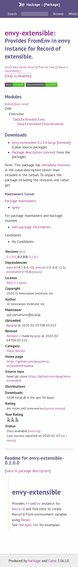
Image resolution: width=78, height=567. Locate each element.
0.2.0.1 (33, 257)
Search (13, 14)
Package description (27, 152)
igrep (16, 207)
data (15, 67)
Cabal (52, 559)
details (37, 272)
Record (20, 351)
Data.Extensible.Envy (29, 119)
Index (9, 104)
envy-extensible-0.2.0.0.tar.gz (34, 142)
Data (10, 351)
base (10, 267)
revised (50, 152)
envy (38, 267)
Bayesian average (53, 408)
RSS (22, 252)
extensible (14, 272)
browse (63, 142)
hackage (34, 559)
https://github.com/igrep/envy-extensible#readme (28, 363)
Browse (58, 14)
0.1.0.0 (11, 257)
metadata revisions (55, 165)
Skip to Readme (18, 76)
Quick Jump (20, 104)
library (22, 67)
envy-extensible (29, 32)
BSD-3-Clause (16, 283)
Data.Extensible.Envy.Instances (40, 124)
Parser (25, 518)
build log (34, 431)
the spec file (28, 523)
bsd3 (9, 67)
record (31, 67)
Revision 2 (14, 336)
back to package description (28, 471)
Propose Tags (46, 67)
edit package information (31, 227)
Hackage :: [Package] (43, 4)
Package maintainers (20, 201)
